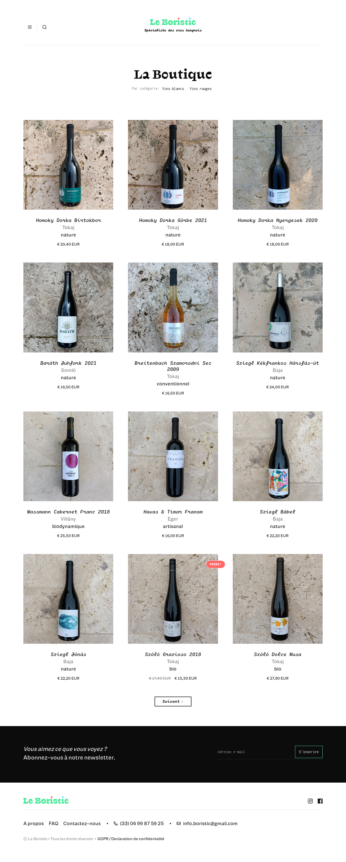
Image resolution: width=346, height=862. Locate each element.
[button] (29, 27)
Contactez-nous (82, 823)
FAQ (53, 823)
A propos (33, 823)
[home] (173, 27)
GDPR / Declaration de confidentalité (130, 838)
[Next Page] (173, 701)
